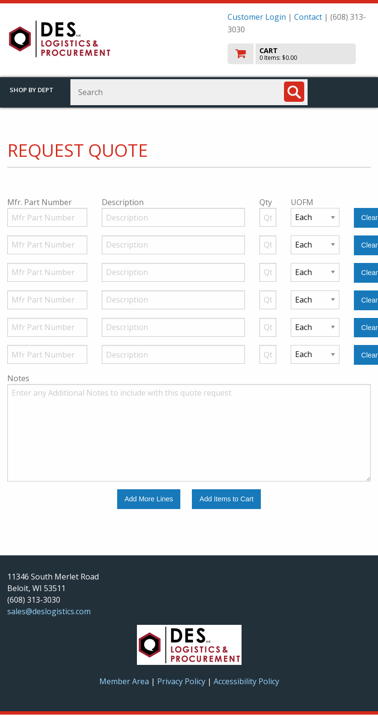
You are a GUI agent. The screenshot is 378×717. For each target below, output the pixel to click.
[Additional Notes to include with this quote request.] (189, 433)
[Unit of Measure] (315, 217)
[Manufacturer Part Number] (47, 217)
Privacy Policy (182, 681)
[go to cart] (299, 53)
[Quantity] (267, 217)
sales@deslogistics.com (49, 611)
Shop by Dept (32, 89)
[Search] (294, 92)
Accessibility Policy (246, 681)
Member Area (124, 681)
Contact (308, 17)
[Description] (173, 217)
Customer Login (257, 17)
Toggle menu (347, 91)
